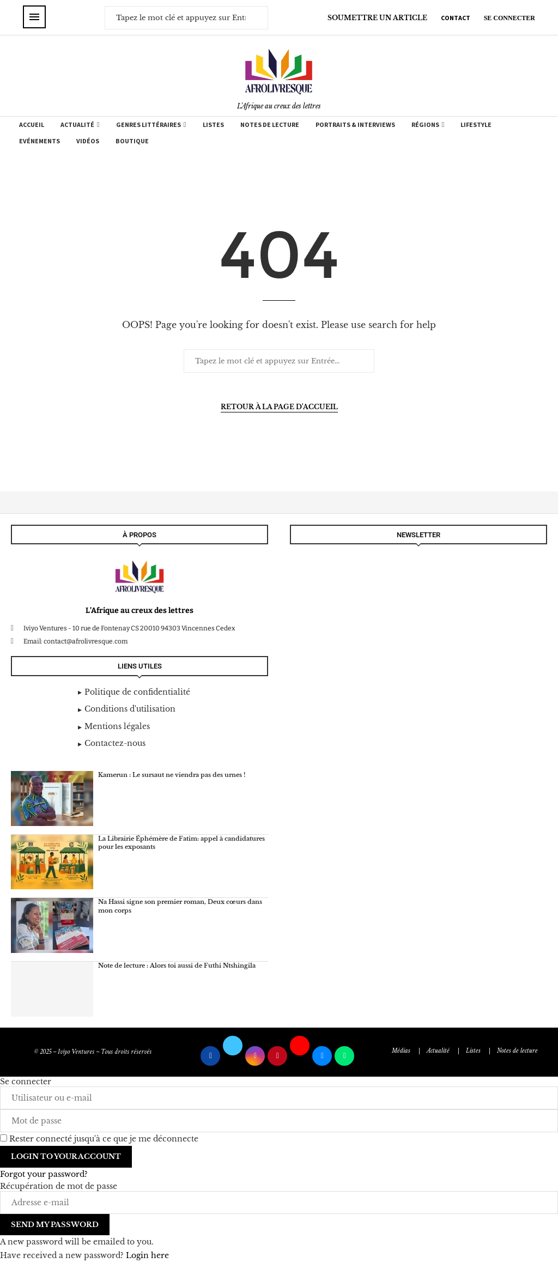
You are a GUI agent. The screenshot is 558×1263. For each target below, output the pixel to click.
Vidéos (87, 141)
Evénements (39, 141)
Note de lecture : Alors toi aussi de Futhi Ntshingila (177, 965)
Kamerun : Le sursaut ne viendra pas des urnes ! (171, 775)
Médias (401, 1050)
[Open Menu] (34, 16)
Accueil (31, 124)
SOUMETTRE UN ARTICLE (377, 18)
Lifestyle (476, 124)
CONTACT (455, 18)
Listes (213, 124)
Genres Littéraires (148, 124)
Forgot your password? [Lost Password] (44, 1174)
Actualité (77, 124)
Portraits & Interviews (355, 124)
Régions (425, 124)
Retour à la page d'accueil (279, 407)
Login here (147, 1255)
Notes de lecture (269, 124)
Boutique (132, 141)
